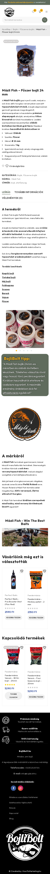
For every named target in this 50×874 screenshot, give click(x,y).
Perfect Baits (11, 595)
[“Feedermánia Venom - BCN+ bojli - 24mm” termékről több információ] (13, 696)
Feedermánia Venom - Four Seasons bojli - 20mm (35, 679)
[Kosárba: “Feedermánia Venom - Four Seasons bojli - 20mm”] (36, 697)
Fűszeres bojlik (27, 29)
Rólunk (12, 808)
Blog (11, 818)
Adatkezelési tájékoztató (20, 802)
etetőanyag (21, 183)
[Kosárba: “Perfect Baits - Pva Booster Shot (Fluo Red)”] (13, 617)
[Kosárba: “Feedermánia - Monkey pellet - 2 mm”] (36, 617)
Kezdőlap (6, 29)
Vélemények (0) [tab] (12, 197)
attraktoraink (12, 390)
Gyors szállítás (30, 728)
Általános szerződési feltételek (23, 797)
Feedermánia (34, 595)
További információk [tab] (28, 192)
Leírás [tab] (6, 192)
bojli (13, 183)
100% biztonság (29, 738)
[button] (4, 329)
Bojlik (15, 29)
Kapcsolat (14, 813)
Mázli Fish (16, 179)
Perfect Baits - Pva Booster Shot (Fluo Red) (13, 602)
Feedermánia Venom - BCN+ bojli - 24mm (12, 678)
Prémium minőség (29, 719)
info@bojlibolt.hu (28, 773)
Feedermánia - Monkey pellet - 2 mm (36, 602)
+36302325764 (32, 767)
